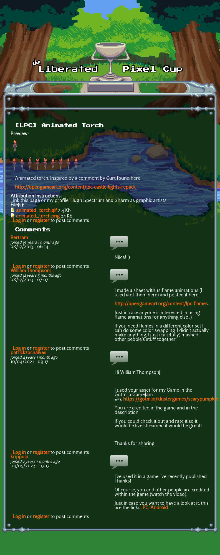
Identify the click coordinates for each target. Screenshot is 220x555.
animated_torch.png (38, 216)
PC (145, 508)
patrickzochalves (28, 353)
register (41, 221)
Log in (19, 221)
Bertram (19, 238)
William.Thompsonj (31, 271)
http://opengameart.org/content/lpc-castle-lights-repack (75, 187)
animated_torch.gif (36, 211)
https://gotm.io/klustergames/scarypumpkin (170, 399)
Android (159, 508)
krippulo (19, 457)
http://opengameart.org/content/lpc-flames (161, 304)
